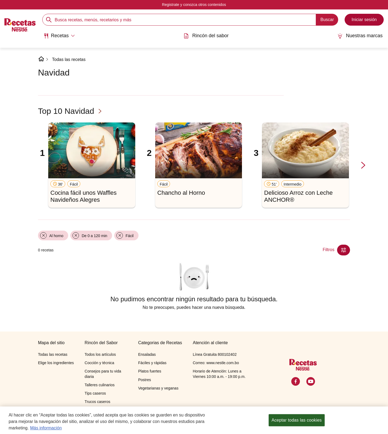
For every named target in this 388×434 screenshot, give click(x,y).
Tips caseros (95, 393)
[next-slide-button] (363, 165)
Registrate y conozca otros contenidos (194, 4)
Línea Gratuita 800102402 (215, 354)
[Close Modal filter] (343, 250)
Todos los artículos (100, 354)
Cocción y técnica (99, 363)
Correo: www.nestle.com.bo (216, 363)
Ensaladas (147, 354)
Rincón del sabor (205, 36)
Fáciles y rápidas (152, 363)
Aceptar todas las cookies (297, 421)
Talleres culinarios (100, 385)
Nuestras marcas (360, 36)
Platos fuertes (149, 371)
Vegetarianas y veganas (158, 388)
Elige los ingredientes (56, 363)
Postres (144, 380)
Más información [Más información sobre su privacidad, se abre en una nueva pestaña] (46, 429)
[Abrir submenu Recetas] (59, 36)
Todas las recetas (69, 59)
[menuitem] (59, 37)
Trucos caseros (97, 401)
